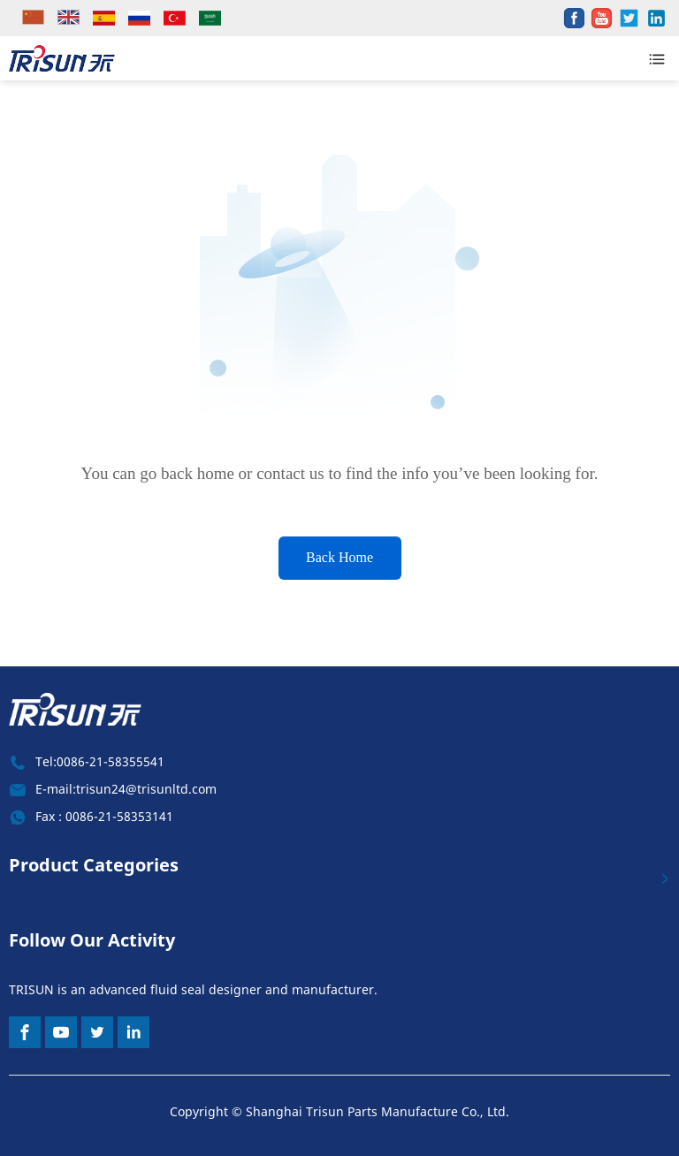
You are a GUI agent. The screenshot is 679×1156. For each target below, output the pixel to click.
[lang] (35, 18)
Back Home (339, 557)
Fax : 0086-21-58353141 (104, 816)
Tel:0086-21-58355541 (99, 761)
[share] (574, 18)
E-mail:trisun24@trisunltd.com (126, 788)
